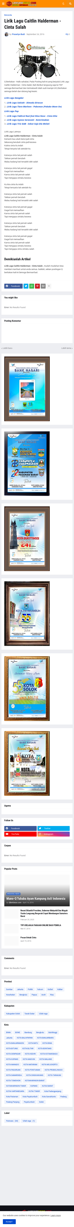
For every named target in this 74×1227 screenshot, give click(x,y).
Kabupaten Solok (13, 1014)
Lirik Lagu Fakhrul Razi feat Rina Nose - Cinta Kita (32, 115)
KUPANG (33, 1086)
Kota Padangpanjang (52, 1091)
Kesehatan (10, 995)
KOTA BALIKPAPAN (25, 1038)
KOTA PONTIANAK (32, 1070)
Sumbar (9, 989)
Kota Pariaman (12, 1096)
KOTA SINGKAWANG (34, 1075)
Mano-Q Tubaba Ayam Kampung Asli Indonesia (35, 898)
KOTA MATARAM (30, 1064)
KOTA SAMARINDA (14, 1075)
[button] (3, 3)
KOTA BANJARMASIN (15, 1043)
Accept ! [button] (9, 1221)
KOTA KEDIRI (30, 1054)
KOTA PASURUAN (13, 1070)
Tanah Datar (29, 1014)
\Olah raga (43, 1014)
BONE (17, 1032)
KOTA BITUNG (12, 1048)
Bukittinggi (52, 1032)
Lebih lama (66, 348)
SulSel (50, 989)
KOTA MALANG (45, 1059)
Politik (30, 989)
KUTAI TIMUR (34, 1091)
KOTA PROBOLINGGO (54, 1070)
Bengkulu (23, 995)
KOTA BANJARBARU (45, 1038)
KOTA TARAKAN (54, 1075)
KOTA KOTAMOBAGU (49, 1054)
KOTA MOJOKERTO (50, 1064)
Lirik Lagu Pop (11, 111)
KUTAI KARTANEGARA (15, 1091)
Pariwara (12, 1121)
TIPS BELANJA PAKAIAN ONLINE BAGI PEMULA (41, 925)
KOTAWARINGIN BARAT (35, 1080)
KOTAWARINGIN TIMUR (16, 1086)
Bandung (28, 1032)
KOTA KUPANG (12, 1059)
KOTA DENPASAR (13, 1054)
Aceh (43, 995)
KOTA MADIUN (29, 1059)
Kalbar (60, 989)
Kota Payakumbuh (30, 1096)
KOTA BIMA (47, 1043)
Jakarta (20, 989)
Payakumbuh (29, 1102)
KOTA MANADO (12, 1064)
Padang (63, 1096)
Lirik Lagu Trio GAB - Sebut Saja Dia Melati (28, 123)
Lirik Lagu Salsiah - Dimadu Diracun (25, 102)
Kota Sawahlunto (49, 1096)
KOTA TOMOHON (13, 1080)
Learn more (55, 1215)
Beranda (8, 15)
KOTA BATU (33, 1043)
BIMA (8, 1032)
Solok (41, 1102)
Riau (52, 995)
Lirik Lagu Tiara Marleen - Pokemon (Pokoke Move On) (34, 106)
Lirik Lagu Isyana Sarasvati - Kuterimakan (28, 119)
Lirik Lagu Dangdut (14, 97)
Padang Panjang (12, 1102)
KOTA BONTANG (44, 1048)
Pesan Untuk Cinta (28, 937)
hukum (40, 989)
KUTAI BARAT (47, 1086)
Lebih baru (7, 348)
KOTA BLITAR (27, 1048)
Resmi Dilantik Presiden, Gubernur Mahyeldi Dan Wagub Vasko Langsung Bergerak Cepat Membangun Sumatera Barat (44, 913)
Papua (34, 995)
